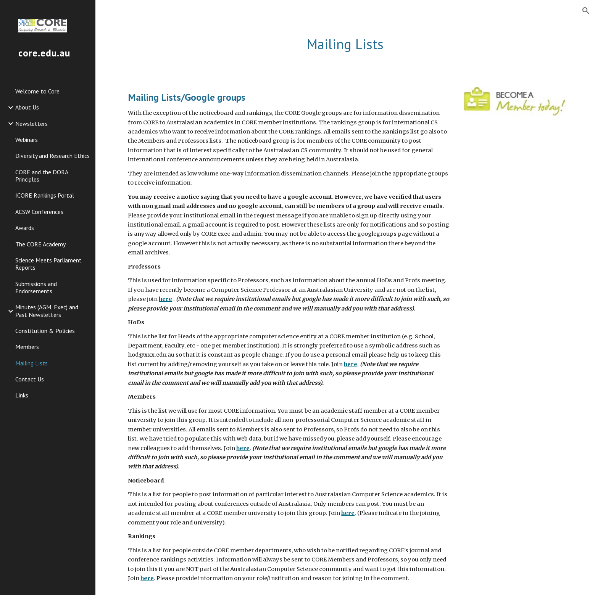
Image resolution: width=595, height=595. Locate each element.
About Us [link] (27, 107)
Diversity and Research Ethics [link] (52, 155)
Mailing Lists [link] (31, 363)
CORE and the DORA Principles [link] (41, 175)
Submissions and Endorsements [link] (36, 287)
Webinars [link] (26, 139)
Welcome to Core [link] (37, 91)
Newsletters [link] (31, 123)
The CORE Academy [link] (40, 244)
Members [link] (27, 347)
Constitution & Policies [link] (45, 330)
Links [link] (21, 395)
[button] (586, 11)
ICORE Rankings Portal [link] (44, 195)
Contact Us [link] (29, 379)
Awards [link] (24, 228)
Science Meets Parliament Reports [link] (48, 263)
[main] (345, 44)
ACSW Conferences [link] (39, 211)
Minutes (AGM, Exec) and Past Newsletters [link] (46, 310)
